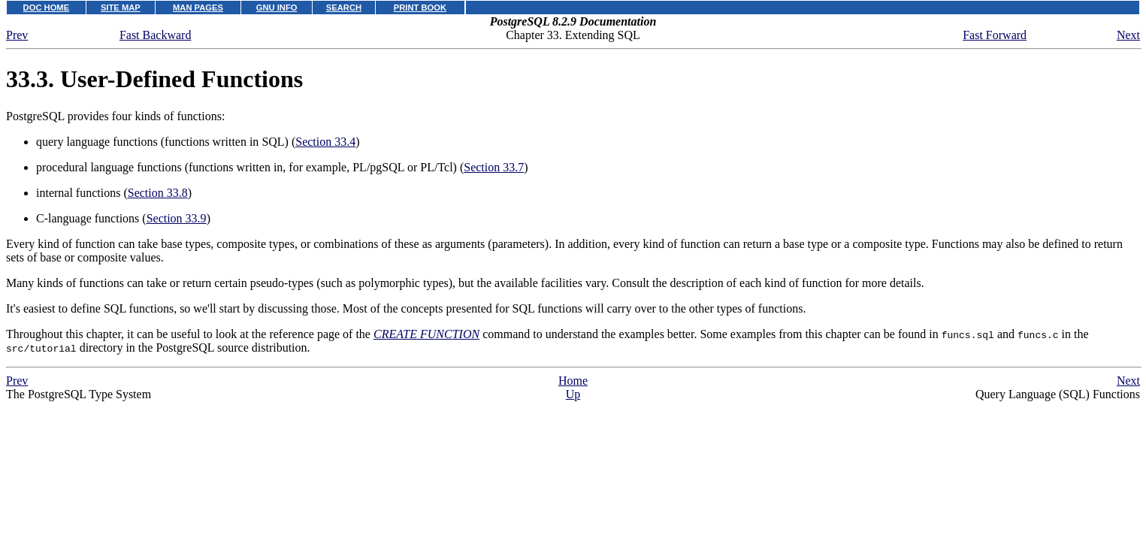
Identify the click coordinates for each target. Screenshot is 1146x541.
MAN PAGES (198, 7)
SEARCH (343, 7)
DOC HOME (46, 7)
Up (573, 394)
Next (1128, 35)
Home (573, 380)
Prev (17, 35)
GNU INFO (277, 7)
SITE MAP (121, 7)
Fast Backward (155, 35)
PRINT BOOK (420, 7)
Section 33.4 (325, 141)
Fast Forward (995, 35)
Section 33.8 (158, 192)
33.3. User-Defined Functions (154, 78)
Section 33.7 (494, 167)
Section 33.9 (177, 218)
